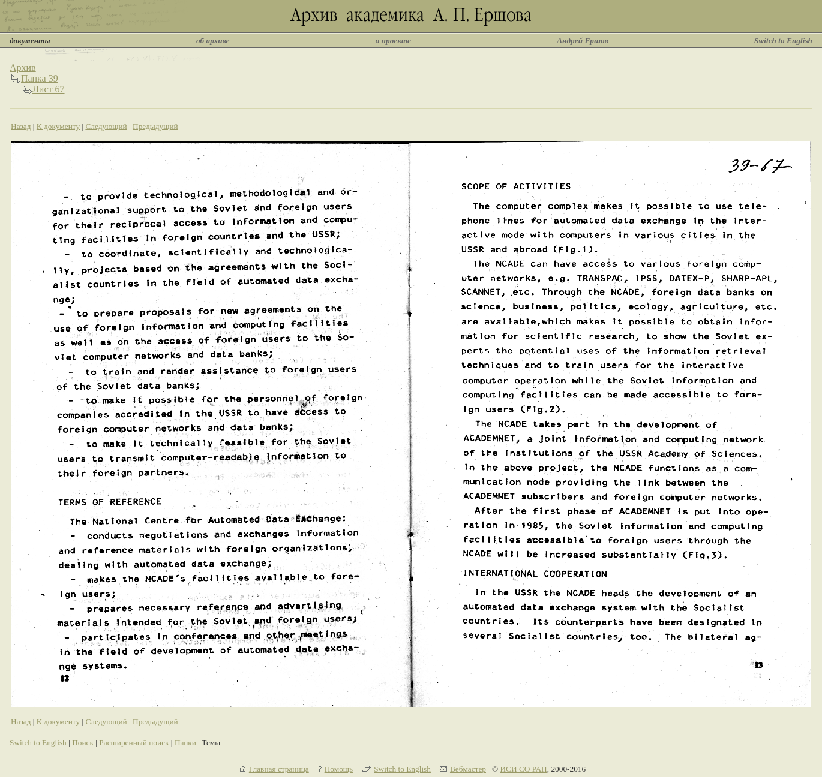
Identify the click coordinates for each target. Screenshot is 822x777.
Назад (21, 126)
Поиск (83, 742)
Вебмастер (468, 768)
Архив (23, 67)
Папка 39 (39, 78)
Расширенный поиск (134, 742)
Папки (185, 742)
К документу (58, 126)
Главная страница (279, 768)
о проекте (393, 40)
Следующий (106, 126)
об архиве (213, 40)
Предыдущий (155, 126)
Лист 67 (48, 89)
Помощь (339, 768)
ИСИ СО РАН (523, 768)
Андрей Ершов (582, 40)
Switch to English (783, 40)
